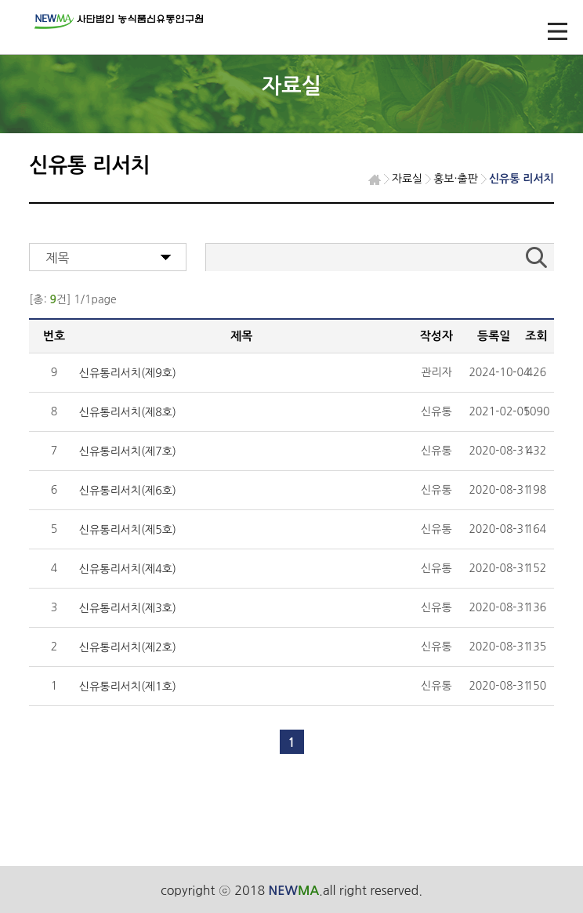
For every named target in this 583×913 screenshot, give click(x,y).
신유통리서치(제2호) (127, 647)
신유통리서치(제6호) (127, 490)
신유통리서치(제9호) (127, 373)
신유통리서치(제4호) (127, 568)
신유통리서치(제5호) (127, 529)
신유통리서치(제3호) (127, 608)
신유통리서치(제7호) (127, 451)
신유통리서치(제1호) (127, 686)
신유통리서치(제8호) (127, 412)
